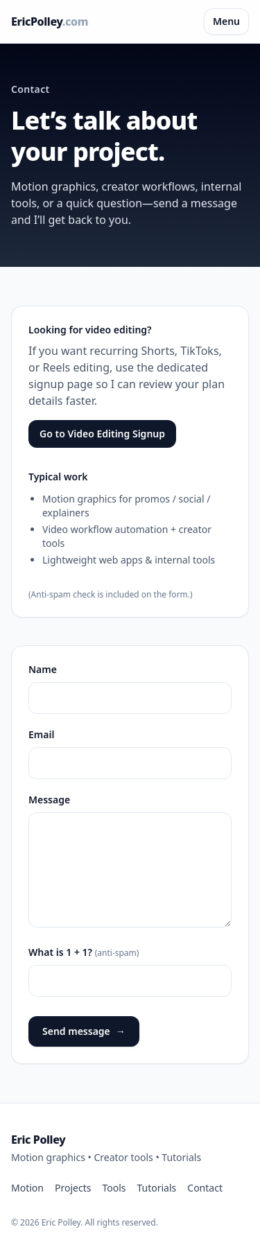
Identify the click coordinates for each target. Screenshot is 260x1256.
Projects (73, 1187)
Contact (205, 1187)
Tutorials (156, 1187)
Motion (27, 1187)
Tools (113, 1187)
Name (42, 669)
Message (49, 799)
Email (41, 734)
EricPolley (49, 21)
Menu (226, 21)
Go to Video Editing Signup (102, 433)
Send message (83, 1031)
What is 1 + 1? (83, 952)
